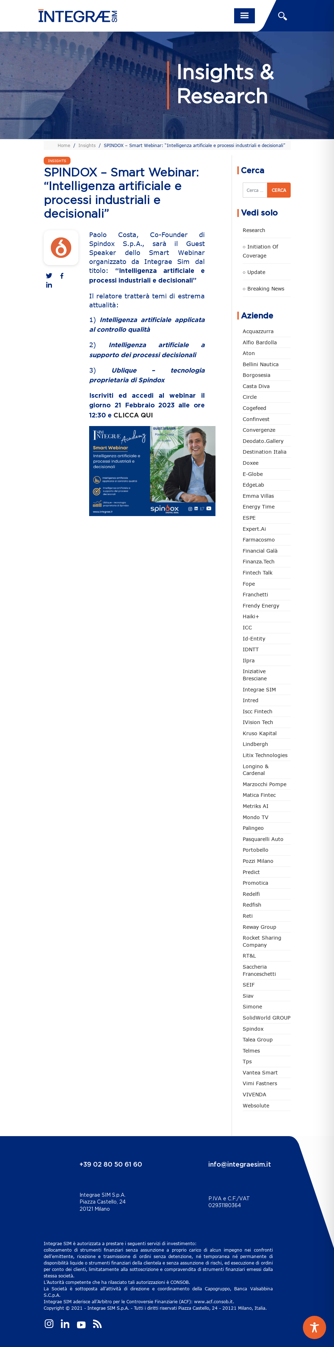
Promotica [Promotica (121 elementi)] (255, 883)
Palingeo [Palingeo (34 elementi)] (253, 828)
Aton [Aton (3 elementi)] (249, 353)
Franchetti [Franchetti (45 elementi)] (255, 594)
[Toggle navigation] (244, 15)
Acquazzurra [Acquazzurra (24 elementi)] (258, 331)
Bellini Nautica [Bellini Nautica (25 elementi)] (261, 364)
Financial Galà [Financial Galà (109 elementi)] (260, 551)
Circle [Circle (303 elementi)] (250, 397)
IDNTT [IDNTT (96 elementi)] (251, 649)
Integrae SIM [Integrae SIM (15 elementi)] (259, 689)
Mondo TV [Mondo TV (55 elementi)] (255, 817)
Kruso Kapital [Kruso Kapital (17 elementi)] (260, 733)
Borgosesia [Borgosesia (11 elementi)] (256, 375)
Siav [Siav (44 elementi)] (248, 996)
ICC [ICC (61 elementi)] (247, 627)
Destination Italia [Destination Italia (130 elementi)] (264, 452)
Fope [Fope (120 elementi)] (249, 584)
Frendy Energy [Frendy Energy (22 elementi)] (261, 605)
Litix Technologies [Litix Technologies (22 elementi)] (265, 755)
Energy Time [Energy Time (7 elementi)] (259, 507)
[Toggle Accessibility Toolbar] (314, 1327)
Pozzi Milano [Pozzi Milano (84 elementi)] (258, 861)
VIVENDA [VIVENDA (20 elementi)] (254, 1094)
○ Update (254, 272)
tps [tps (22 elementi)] (247, 1061)
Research (254, 230)
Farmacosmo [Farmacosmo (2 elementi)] (259, 540)
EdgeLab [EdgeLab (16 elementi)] (253, 485)
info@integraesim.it (239, 1165)
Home (64, 145)
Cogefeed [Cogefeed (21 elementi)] (254, 408)
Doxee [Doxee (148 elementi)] (250, 463)
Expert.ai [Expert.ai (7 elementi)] (254, 529)
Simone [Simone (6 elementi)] (252, 1006)
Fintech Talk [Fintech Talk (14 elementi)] (257, 572)
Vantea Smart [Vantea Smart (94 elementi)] (260, 1072)
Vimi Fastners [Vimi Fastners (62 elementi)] (260, 1083)
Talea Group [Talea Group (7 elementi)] (258, 1039)
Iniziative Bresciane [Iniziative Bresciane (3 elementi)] (255, 674)
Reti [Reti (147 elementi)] (248, 916)
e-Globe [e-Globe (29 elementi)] (253, 474)
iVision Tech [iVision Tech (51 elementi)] (258, 722)
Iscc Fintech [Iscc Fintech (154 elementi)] (257, 711)
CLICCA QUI (133, 415)
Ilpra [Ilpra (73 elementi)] (249, 660)
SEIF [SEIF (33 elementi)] (249, 985)
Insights (87, 145)
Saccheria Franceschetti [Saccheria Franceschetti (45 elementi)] (259, 970)
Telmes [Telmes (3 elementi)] (251, 1051)
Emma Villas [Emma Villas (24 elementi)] (258, 496)
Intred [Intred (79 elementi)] (250, 700)
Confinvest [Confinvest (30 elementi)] (256, 419)
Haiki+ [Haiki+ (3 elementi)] (251, 616)
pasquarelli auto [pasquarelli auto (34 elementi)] (263, 839)
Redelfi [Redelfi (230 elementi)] (251, 894)
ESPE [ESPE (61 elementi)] (249, 518)
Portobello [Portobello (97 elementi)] (255, 850)
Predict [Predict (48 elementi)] (251, 872)
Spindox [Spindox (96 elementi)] (253, 1029)
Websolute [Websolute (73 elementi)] (256, 1105)
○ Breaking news (263, 288)
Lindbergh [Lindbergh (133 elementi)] (255, 744)
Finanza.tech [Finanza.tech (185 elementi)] (259, 561)
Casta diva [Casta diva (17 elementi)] (256, 386)
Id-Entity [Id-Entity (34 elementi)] (254, 638)
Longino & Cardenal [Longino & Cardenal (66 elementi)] (255, 769)
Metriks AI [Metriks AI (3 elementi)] (255, 806)
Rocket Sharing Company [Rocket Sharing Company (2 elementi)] (262, 941)
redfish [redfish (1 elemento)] (252, 905)
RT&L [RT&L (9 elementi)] (249, 956)
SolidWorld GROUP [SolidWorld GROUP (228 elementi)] (266, 1018)
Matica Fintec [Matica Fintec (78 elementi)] (259, 795)
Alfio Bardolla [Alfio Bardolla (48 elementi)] (260, 342)
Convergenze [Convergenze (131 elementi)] (259, 430)
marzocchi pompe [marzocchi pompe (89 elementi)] (264, 784)
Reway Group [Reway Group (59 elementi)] (259, 927)
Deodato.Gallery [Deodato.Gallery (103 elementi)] (263, 441)
